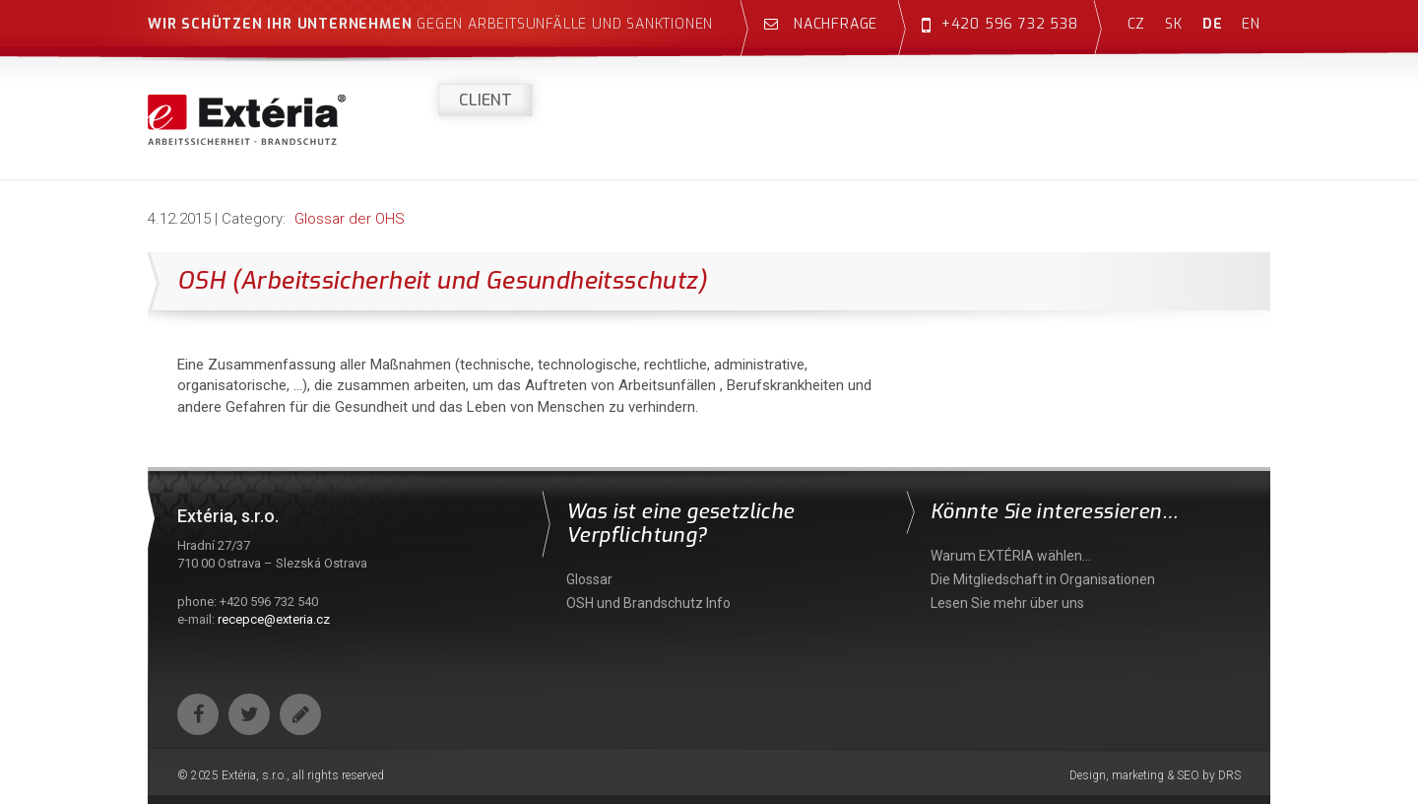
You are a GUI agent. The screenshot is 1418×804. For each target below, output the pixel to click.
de (1212, 24)
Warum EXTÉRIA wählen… (1011, 556)
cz (1137, 24)
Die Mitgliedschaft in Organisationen (1043, 579)
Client (485, 100)
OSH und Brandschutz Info (648, 603)
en (1251, 24)
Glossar (589, 579)
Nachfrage (820, 24)
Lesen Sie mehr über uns (1007, 603)
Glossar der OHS (349, 219)
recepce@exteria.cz (274, 619)
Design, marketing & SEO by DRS (1155, 775)
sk (1174, 24)
